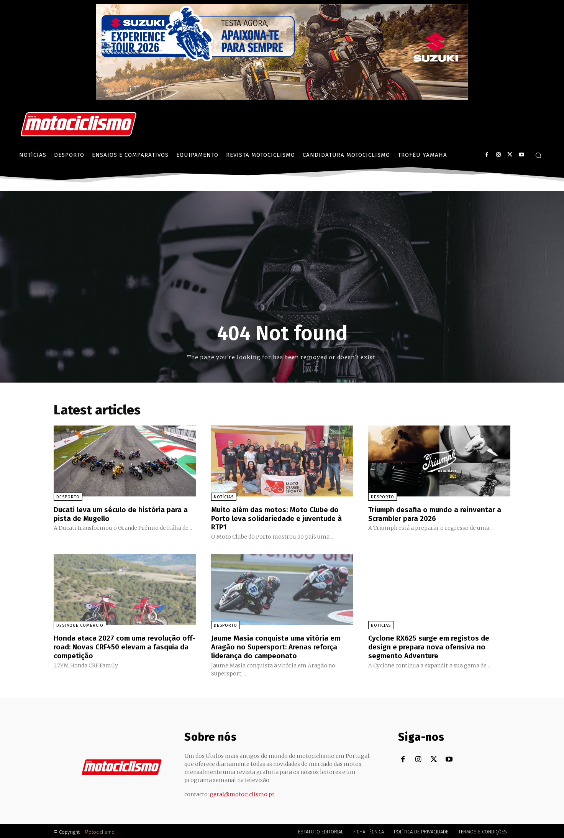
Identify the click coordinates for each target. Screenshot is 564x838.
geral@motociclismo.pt (242, 792)
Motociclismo (100, 830)
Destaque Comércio (79, 624)
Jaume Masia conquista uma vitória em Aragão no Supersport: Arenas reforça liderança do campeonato (278, 646)
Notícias (224, 497)
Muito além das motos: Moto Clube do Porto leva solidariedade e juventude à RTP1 (279, 518)
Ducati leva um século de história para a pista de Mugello (124, 514)
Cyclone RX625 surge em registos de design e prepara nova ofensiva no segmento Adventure (432, 646)
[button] (538, 155)
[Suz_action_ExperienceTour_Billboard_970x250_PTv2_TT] (282, 97)
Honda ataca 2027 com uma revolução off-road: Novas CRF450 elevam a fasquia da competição (120, 646)
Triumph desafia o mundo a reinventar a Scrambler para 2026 (438, 514)
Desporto (68, 497)
